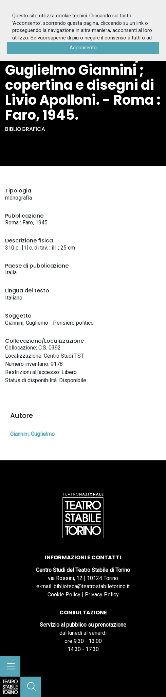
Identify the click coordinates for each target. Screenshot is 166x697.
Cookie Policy (64, 594)
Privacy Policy (102, 594)
